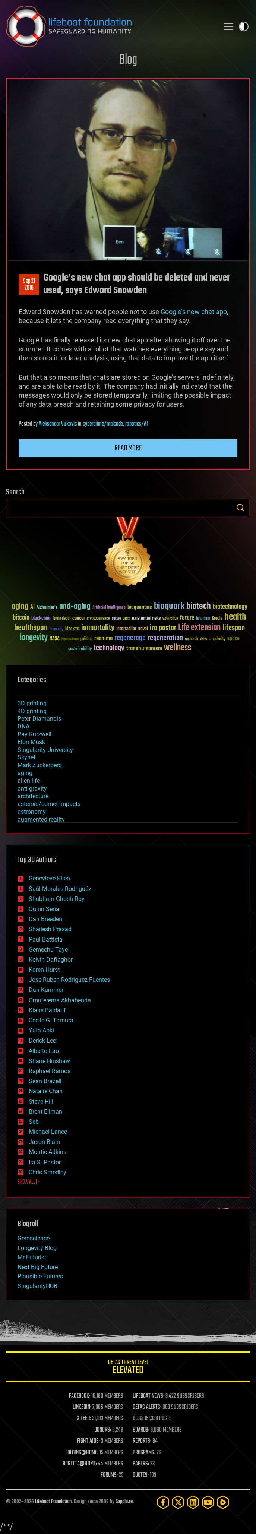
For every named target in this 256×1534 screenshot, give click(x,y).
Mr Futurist (32, 1257)
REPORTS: (142, 1441)
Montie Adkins (47, 1151)
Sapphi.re (124, 1501)
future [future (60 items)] (187, 617)
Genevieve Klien (49, 878)
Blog (128, 60)
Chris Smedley (47, 1172)
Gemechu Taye (48, 949)
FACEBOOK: (79, 1396)
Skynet (26, 757)
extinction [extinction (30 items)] (170, 618)
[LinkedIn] (193, 1502)
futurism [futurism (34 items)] (203, 618)
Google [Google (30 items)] (217, 618)
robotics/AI (136, 424)
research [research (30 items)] (191, 639)
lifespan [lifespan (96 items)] (233, 628)
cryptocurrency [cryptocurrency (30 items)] (98, 618)
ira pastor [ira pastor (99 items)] (163, 628)
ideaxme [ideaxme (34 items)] (72, 629)
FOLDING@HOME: (81, 1453)
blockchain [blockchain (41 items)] (41, 618)
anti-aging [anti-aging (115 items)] (75, 606)
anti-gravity (32, 788)
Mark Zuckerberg (40, 765)
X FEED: (84, 1418)
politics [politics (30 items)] (86, 639)
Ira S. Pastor (45, 1162)
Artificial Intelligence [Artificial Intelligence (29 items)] (109, 607)
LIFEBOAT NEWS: (148, 1396)
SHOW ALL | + (29, 1182)
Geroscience (34, 1238)
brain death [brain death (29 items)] (61, 618)
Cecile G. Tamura (51, 1020)
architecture (33, 796)
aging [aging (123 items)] (20, 606)
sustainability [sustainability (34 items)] (80, 649)
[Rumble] (223, 1502)
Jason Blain (44, 1141)
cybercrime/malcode (103, 424)
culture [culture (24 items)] (116, 619)
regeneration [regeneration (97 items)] (165, 638)
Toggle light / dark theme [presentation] (244, 26)
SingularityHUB (37, 1286)
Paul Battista (46, 939)
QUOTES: (141, 1475)
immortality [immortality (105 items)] (97, 627)
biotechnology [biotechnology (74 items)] (230, 607)
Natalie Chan (46, 1091)
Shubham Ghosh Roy (57, 898)
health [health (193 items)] (235, 617)
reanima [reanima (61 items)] (103, 638)
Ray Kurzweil (34, 734)
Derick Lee (42, 1040)
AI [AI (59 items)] (32, 607)
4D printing (32, 711)
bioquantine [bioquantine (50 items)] (139, 607)
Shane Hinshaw (49, 1061)
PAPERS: (141, 1464)
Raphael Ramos (49, 1071)
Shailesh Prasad (50, 929)
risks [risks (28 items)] (203, 639)
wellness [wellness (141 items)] (177, 648)
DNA (23, 726)
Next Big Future (38, 1267)
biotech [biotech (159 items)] (198, 606)
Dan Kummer (46, 989)
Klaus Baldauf (47, 1010)
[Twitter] (178, 1502)
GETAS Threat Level (128, 1368)
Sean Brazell (45, 1081)
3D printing (32, 703)
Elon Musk (31, 742)
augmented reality (41, 819)
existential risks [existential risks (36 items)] (146, 618)
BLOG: (138, 1418)
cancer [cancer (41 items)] (78, 618)
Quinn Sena (44, 909)
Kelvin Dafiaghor (51, 959)
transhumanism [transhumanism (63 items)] (144, 648)
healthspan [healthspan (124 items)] (31, 628)
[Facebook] (163, 1502)
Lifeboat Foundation (53, 1501)
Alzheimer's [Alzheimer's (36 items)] (47, 608)
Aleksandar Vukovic (58, 424)
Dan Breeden (45, 919)
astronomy (32, 811)
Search (240, 507)
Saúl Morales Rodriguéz (60, 888)
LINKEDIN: (82, 1407)
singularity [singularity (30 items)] (217, 639)
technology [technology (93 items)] (109, 648)
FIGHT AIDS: (88, 1441)
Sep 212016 (29, 284)
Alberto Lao (44, 1050)
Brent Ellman (45, 1111)
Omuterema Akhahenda (60, 1000)
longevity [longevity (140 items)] (34, 638)
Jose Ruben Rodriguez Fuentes (69, 979)
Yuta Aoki (41, 1030)
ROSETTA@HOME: (80, 1464)
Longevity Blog (37, 1248)
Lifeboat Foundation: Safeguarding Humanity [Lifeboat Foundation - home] (109, 26)
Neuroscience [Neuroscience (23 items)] (70, 640)
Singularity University (45, 749)
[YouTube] (208, 1502)
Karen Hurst (44, 969)
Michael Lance (48, 1131)
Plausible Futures (40, 1276)
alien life (29, 780)
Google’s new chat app (194, 312)
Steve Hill (41, 1101)
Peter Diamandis (39, 718)
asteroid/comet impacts (49, 803)
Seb (34, 1121)
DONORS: (102, 1430)
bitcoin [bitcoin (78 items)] (21, 618)
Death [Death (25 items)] (126, 619)
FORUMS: (109, 1475)
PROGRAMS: (144, 1453)
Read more (128, 448)
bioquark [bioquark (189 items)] (169, 606)
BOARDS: (141, 1430)
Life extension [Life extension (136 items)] (199, 628)
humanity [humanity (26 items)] (56, 629)
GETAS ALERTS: (147, 1407)
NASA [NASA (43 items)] (55, 639)
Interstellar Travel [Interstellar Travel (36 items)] (132, 629)
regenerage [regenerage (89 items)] (130, 638)
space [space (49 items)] (233, 638)
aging (25, 773)
